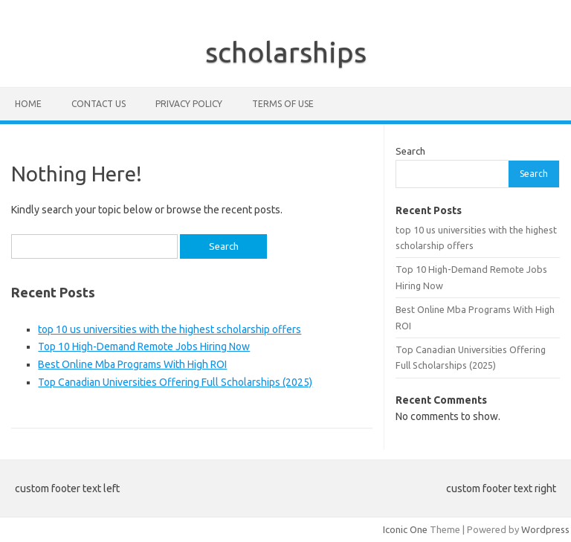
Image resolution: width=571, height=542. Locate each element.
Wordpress (545, 529)
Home (28, 104)
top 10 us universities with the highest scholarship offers (169, 329)
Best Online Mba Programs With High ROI (132, 364)
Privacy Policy (188, 104)
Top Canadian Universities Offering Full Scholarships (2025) (175, 382)
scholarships (286, 52)
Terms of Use (283, 104)
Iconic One (405, 529)
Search (410, 151)
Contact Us (98, 104)
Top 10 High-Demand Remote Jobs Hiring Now (144, 346)
